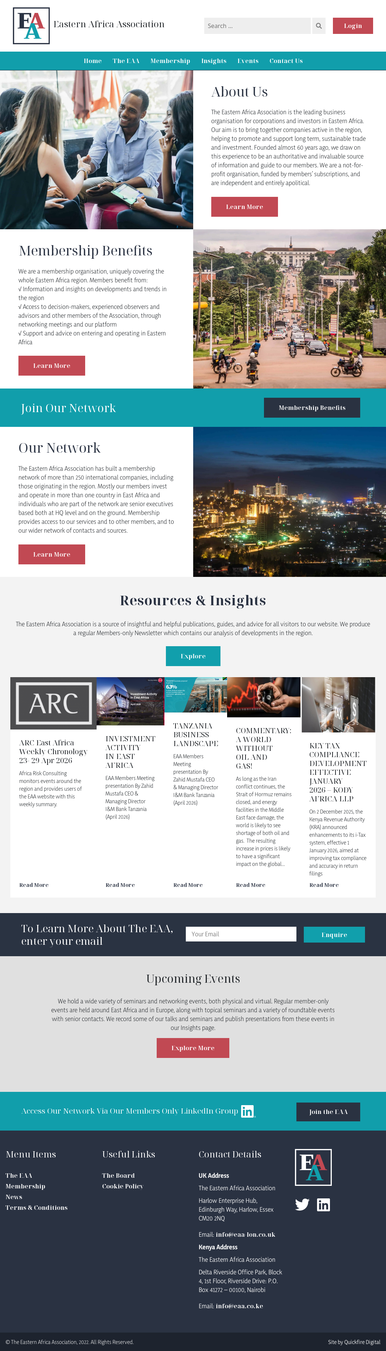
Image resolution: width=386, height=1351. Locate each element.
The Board (118, 1175)
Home (93, 61)
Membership (170, 61)
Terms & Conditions (36, 1207)
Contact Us (286, 61)
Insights (213, 61)
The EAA (126, 61)
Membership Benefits (311, 408)
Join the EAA (325, 1111)
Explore (193, 656)
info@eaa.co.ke (239, 1306)
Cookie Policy (122, 1186)
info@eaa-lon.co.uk (245, 1234)
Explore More (193, 1048)
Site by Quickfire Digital (354, 1341)
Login (353, 26)
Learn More (244, 207)
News (14, 1196)
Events (247, 61)
